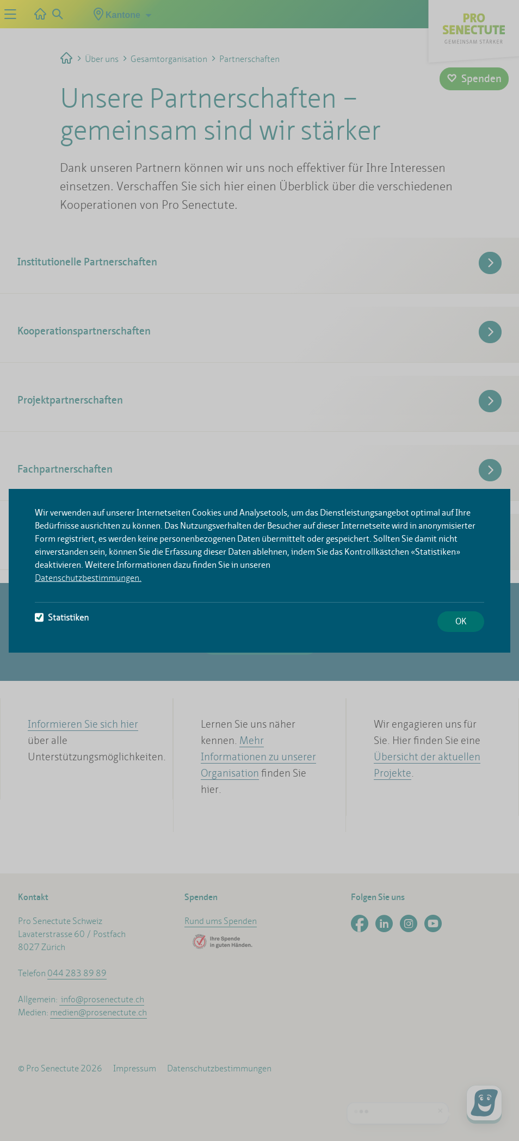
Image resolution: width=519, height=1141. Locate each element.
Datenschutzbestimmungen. (88, 578)
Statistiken (62, 617)
